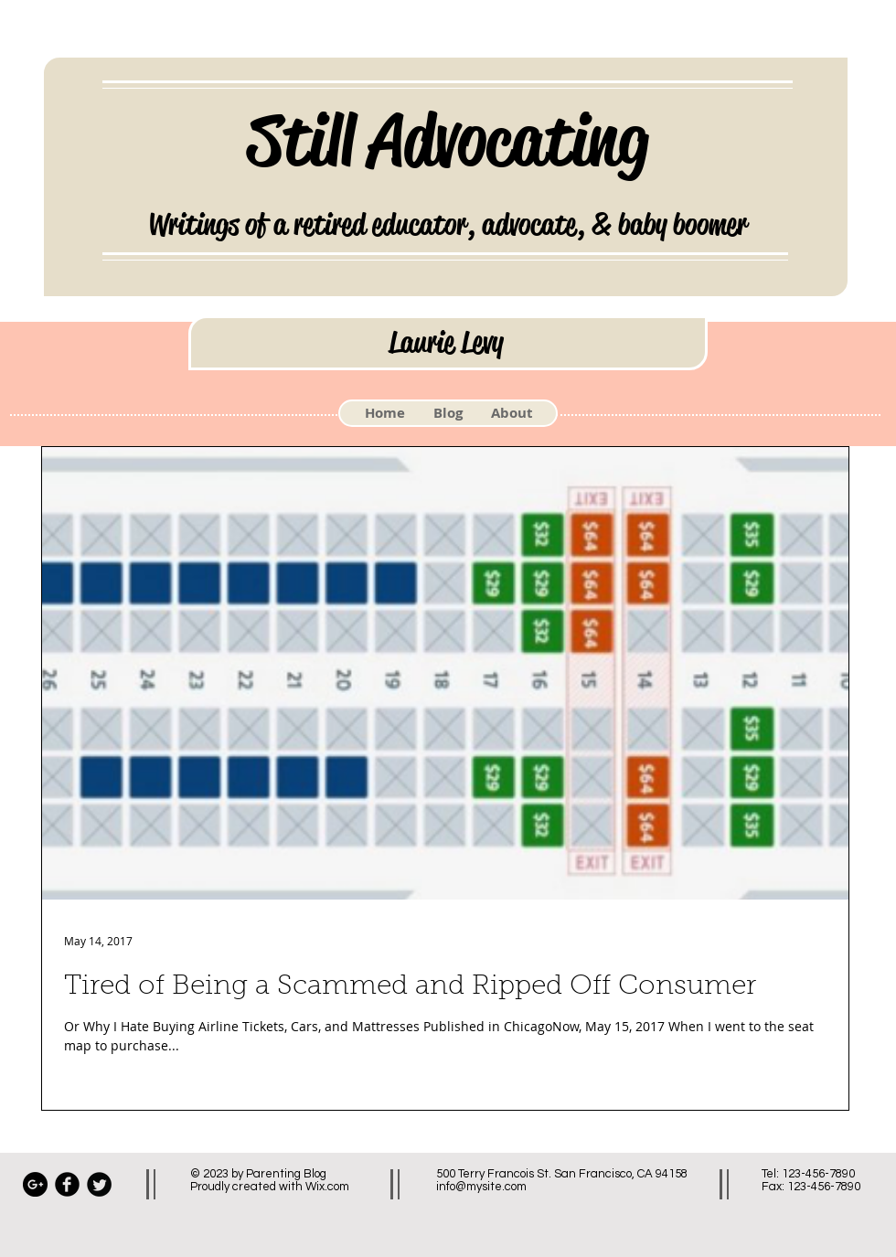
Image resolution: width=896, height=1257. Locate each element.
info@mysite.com (481, 1186)
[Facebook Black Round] (67, 1184)
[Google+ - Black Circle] (35, 1184)
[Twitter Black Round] (99, 1184)
